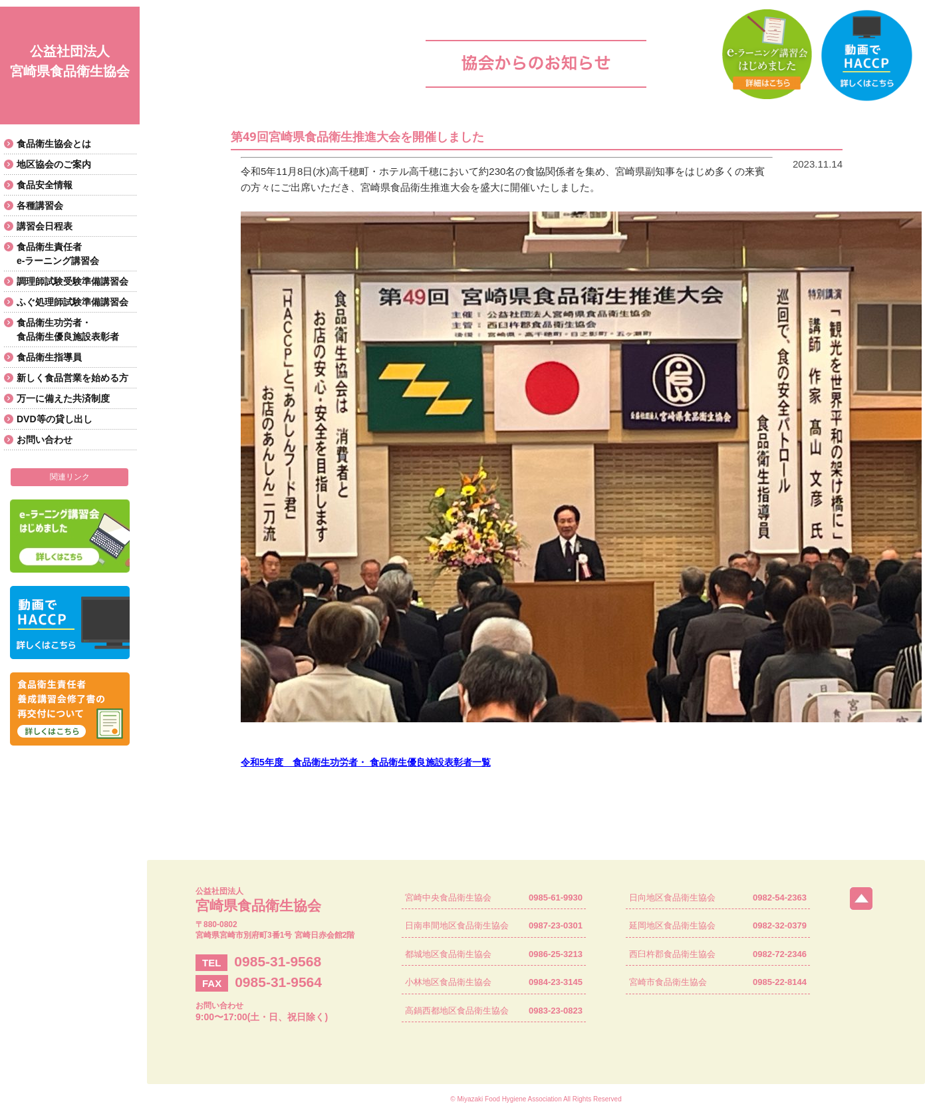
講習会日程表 (44, 226)
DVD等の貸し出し (54, 419)
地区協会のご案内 (54, 164)
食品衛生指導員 (49, 357)
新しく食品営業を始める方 (72, 377)
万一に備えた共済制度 (63, 398)
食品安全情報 (44, 185)
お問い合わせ (44, 439)
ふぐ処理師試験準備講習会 (72, 302)
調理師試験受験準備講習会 (72, 281)
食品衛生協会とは (54, 143)
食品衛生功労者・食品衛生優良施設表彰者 (68, 329)
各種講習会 (40, 205)
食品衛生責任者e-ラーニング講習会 (58, 253)
